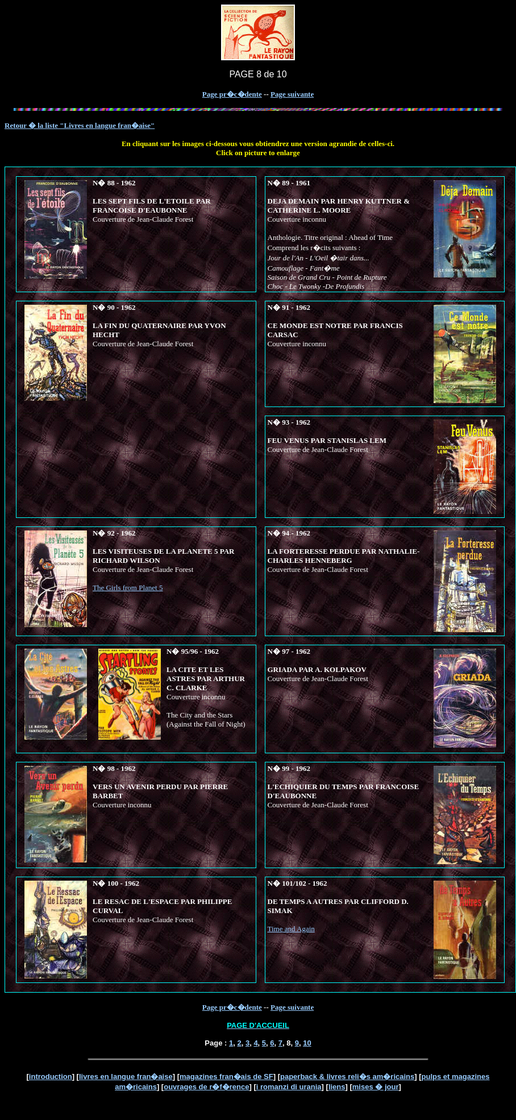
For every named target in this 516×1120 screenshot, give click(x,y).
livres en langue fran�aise (126, 1076)
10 (307, 1043)
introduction (50, 1076)
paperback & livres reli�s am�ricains (347, 1076)
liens (337, 1086)
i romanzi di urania (289, 1086)
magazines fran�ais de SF (226, 1076)
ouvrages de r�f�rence (206, 1086)
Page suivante (292, 94)
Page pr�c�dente (232, 94)
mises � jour (375, 1086)
